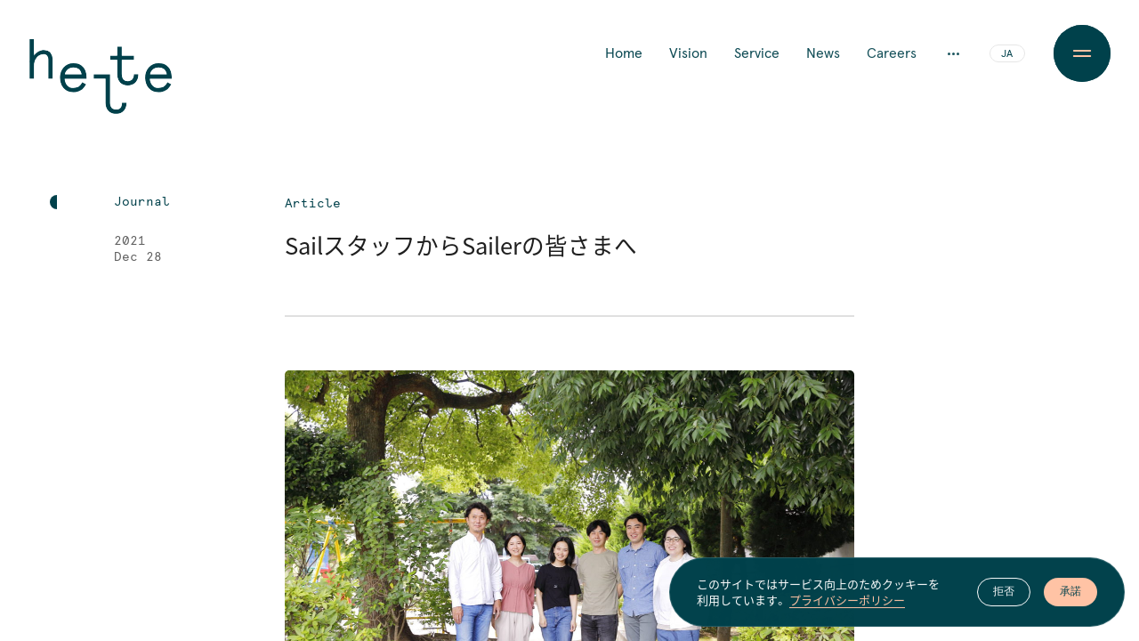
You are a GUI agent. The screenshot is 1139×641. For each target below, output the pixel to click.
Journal (142, 202)
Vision (688, 53)
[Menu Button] (1082, 53)
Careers (892, 53)
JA (1007, 54)
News (823, 53)
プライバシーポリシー (847, 604)
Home (623, 53)
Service (757, 53)
